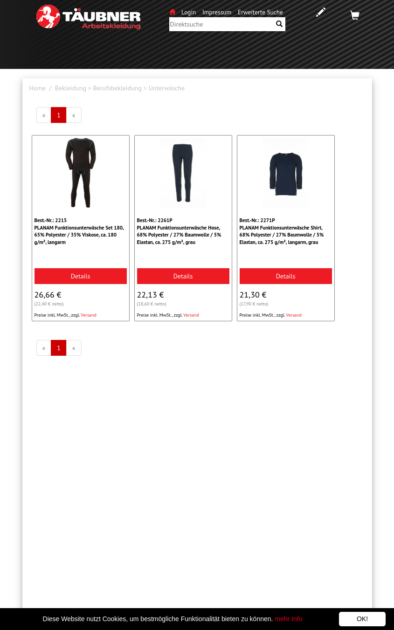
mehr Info (288, 619)
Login (189, 12)
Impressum (216, 12)
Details (80, 276)
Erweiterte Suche (260, 12)
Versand (89, 315)
